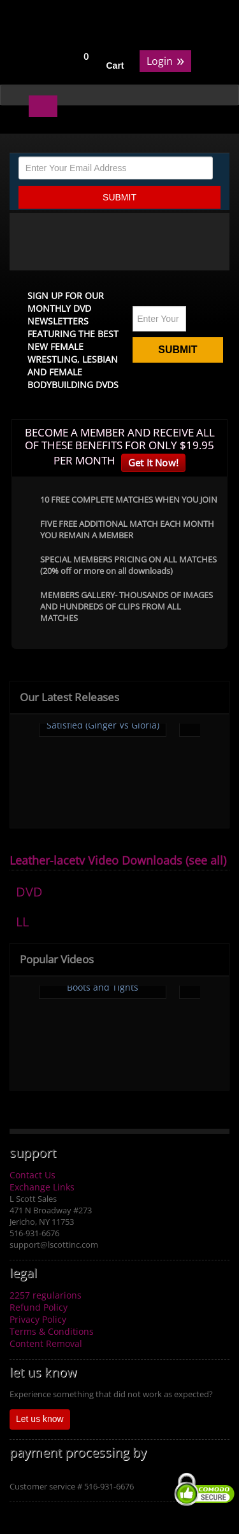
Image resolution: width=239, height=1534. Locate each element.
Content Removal (46, 1343)
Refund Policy (39, 1307)
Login (165, 60)
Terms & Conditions (52, 1331)
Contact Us (32, 1175)
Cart (115, 65)
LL (22, 921)
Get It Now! (153, 462)
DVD (29, 891)
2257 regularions (46, 1295)
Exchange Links (42, 1187)
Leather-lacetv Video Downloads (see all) (118, 860)
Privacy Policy (38, 1319)
